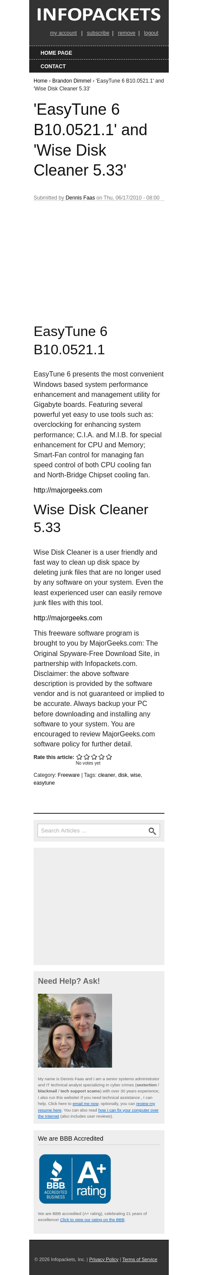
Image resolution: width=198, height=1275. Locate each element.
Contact (53, 66)
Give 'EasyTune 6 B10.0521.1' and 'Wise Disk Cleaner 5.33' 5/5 (109, 756)
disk (122, 775)
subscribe (98, 33)
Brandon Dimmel (71, 81)
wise (135, 775)
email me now (85, 1103)
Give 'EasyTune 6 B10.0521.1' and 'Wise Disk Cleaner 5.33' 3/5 (94, 756)
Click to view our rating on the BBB (92, 1219)
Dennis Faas (80, 198)
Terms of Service (139, 1259)
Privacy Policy (103, 1259)
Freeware (69, 775)
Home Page (56, 53)
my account (63, 33)
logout (151, 33)
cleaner (106, 775)
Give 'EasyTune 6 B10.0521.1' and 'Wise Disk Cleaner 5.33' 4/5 (102, 756)
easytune (44, 783)
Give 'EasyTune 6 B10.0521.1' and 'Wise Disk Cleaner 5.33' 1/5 (79, 756)
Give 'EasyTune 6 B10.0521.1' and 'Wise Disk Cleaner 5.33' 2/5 (87, 756)
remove (126, 33)
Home (41, 81)
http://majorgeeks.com (68, 490)
